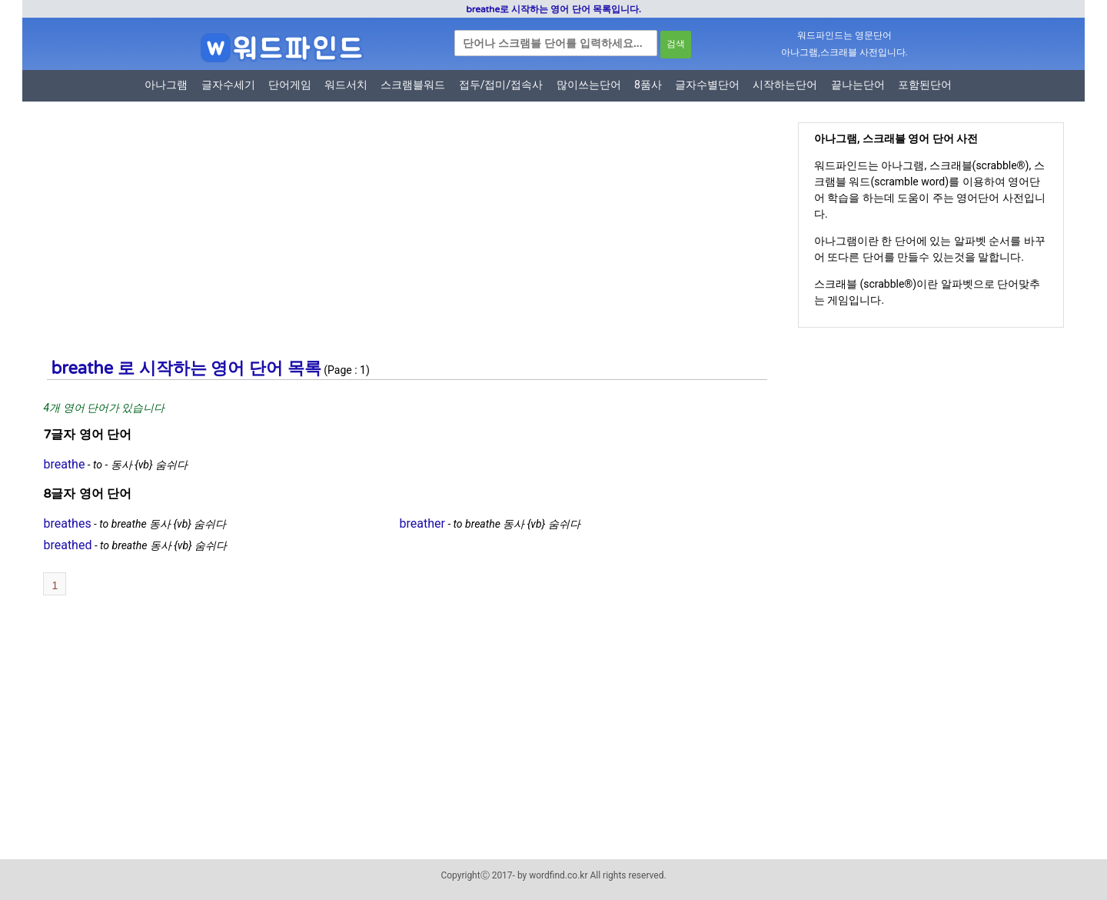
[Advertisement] (399, 240)
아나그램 (166, 84)
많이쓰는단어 (589, 84)
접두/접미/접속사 (501, 84)
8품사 (648, 84)
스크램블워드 (413, 84)
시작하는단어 (785, 84)
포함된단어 (925, 84)
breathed (67, 545)
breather (422, 523)
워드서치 (345, 84)
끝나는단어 (858, 84)
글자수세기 (228, 84)
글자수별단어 (707, 84)
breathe (64, 464)
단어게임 (289, 84)
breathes (67, 523)
